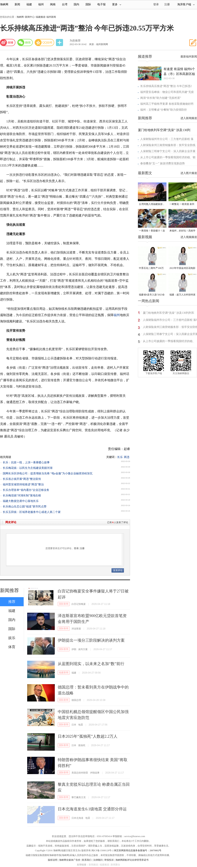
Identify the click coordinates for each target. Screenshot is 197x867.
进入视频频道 (188, 237)
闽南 (53, 4)
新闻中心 (29, 17)
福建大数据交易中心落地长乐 (21, 501)
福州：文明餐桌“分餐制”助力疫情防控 (163, 109)
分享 (60, 42)
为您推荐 (75, 40)
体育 (11, 647)
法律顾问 (98, 860)
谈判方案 (83, 649)
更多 (116, 4)
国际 (88, 4)
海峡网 (4, 4)
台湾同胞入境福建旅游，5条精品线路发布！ (152, 204)
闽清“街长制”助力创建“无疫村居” (160, 97)
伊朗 (74, 649)
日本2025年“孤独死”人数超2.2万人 (87, 736)
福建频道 (40, 17)
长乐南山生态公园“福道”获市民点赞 (24, 506)
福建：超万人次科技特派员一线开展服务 (182, 295)
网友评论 (10, 522)
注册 (167, 4)
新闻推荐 (9, 590)
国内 (76, 4)
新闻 (17, 4)
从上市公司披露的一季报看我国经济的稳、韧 (167, 157)
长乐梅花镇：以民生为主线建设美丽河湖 (27, 467)
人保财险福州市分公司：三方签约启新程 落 (166, 139)
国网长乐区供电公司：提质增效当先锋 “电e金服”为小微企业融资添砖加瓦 (48, 473)
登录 (76, 548)
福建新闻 (63, 672)
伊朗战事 (94, 772)
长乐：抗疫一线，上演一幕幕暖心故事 (26, 462)
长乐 (120, 457)
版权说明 (52, 860)
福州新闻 (51, 17)
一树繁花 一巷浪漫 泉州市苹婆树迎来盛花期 (181, 204)
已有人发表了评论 (117, 522)
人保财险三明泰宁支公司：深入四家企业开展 (167, 151)
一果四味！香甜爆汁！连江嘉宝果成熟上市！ (152, 231)
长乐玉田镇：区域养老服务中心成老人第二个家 (32, 512)
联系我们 (86, 860)
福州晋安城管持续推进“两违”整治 (23, 484)
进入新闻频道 (188, 118)
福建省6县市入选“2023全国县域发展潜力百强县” (152, 295)
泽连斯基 (76, 628)
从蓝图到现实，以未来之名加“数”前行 (91, 664)
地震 (80, 724)
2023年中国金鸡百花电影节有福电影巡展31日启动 (182, 268)
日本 (74, 724)
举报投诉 (109, 860)
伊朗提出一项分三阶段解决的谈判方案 (91, 640)
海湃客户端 (186, 4)
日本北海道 (77, 818)
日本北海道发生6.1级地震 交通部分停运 (92, 809)
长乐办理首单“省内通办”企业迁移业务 (26, 490)
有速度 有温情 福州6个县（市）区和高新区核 (179, 71)
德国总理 (76, 700)
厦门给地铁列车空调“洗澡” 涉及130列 (164, 130)
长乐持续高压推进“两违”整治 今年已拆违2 (166, 86)
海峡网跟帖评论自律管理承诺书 (132, 860)
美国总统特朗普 (80, 772)
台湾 (64, 4)
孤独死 (81, 745)
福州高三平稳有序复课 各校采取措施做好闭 (166, 103)
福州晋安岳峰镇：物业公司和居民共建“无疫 (167, 92)
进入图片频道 (188, 173)
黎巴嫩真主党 (79, 797)
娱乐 (11, 638)
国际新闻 (63, 603)
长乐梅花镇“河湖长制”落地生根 (22, 495)
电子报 (101, 4)
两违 (126, 457)
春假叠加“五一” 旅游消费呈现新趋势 (162, 163)
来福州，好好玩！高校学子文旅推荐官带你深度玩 (182, 231)
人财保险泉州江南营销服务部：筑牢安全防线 (167, 145)
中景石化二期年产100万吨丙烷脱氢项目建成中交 (152, 268)
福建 (29, 4)
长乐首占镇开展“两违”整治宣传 (22, 478)
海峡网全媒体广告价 (69, 860)
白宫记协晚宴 (79, 604)
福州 (41, 4)
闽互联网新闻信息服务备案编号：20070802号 (137, 850)
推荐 (11, 602)
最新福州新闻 (188, 56)
